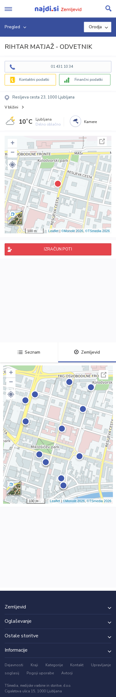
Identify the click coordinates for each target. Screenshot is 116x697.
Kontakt (77, 665)
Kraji (34, 665)
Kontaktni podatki (34, 79)
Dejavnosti (14, 665)
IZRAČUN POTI (58, 249)
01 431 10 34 (62, 66)
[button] (12, 164)
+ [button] (13, 143)
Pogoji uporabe (40, 673)
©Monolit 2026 (72, 231)
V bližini (11, 107)
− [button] (13, 153)
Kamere (90, 121)
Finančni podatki (89, 79)
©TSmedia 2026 (97, 231)
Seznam (29, 352)
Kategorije (54, 665)
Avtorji (67, 673)
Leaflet (53, 231)
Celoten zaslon (102, 141)
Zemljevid (87, 352)
